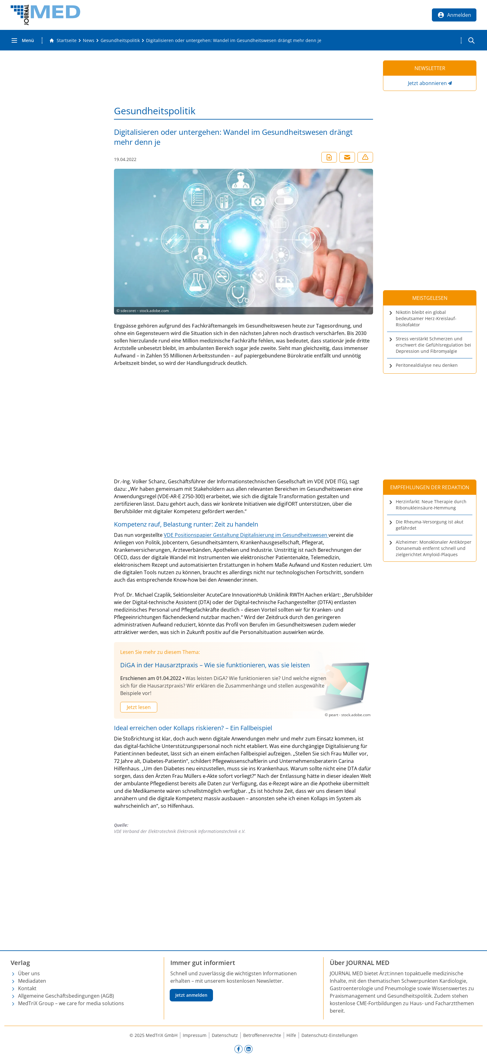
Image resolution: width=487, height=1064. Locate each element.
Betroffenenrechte (262, 1035)
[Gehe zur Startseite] (63, 40)
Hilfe (291, 1035)
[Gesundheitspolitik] (120, 40)
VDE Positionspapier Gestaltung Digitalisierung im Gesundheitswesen (246, 535)
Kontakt (27, 988)
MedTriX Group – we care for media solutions (71, 1003)
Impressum (194, 1035)
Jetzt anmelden (191, 995)
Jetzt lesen (139, 707)
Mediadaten (32, 980)
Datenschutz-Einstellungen (329, 1035)
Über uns (29, 973)
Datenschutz (225, 1035)
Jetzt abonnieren (427, 83)
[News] (88, 40)
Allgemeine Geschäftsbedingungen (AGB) (66, 995)
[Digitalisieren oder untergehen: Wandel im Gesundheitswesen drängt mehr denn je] (233, 40)
